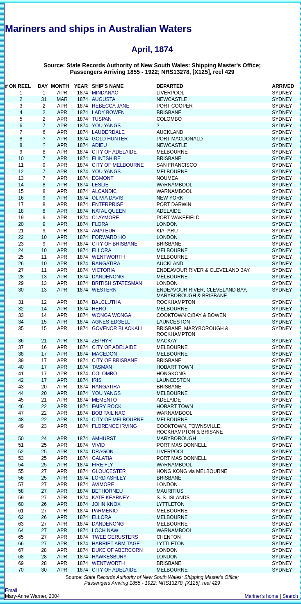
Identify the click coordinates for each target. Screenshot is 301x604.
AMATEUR (104, 231)
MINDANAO (105, 93)
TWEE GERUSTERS (115, 537)
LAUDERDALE (108, 132)
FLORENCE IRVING (114, 426)
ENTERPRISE (107, 204)
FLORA (100, 224)
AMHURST (104, 438)
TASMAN (102, 367)
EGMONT (103, 178)
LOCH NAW (105, 530)
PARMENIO (105, 511)
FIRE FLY (102, 465)
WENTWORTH (108, 257)
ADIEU (99, 145)
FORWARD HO (109, 237)
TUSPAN (102, 119)
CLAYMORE (105, 217)
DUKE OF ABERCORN (117, 550)
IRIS (96, 380)
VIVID (98, 445)
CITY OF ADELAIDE (114, 152)
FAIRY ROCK (106, 406)
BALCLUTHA (106, 302)
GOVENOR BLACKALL (117, 328)
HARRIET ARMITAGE (116, 544)
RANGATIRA (106, 263)
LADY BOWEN (108, 112)
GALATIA (102, 458)
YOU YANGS (106, 126)
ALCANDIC (104, 191)
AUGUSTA (103, 99)
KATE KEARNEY (110, 498)
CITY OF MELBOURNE (118, 165)
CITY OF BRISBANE (114, 244)
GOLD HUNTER (110, 139)
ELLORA (101, 250)
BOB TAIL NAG (108, 413)
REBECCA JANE (110, 106)
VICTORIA (103, 270)
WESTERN (104, 290)
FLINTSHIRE (106, 158)
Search (290, 596)
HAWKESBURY (109, 557)
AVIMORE (103, 484)
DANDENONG (108, 277)
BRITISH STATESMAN (117, 283)
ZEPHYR (102, 341)
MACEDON (104, 354)
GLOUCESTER (109, 471)
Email (11, 590)
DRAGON (103, 452)
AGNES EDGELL (111, 322)
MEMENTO (104, 400)
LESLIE (100, 185)
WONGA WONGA (111, 315)
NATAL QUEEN (108, 211)
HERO (99, 309)
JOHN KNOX (106, 504)
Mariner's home (261, 596)
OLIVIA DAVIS (107, 198)
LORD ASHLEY (109, 478)
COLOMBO (104, 374)
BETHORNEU (107, 491)
